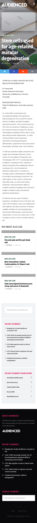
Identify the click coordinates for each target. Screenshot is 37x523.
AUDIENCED (6, 63)
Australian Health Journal (15, 378)
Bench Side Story (7, 35)
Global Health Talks (13, 387)
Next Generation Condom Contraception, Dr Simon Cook (17, 263)
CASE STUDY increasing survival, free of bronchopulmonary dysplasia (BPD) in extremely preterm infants (19, 337)
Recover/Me (11, 392)
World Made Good (12, 396)
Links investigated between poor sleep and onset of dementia (18, 285)
